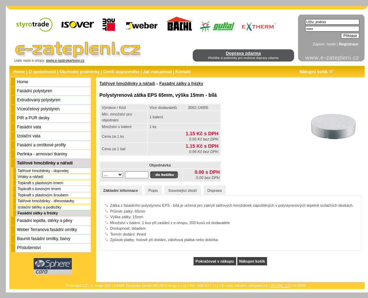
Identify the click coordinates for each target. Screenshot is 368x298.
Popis (153, 190)
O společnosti (42, 71)
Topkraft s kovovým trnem (39, 189)
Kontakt (183, 71)
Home (19, 71)
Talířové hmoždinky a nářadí (127, 83)
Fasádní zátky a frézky (38, 213)
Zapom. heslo (324, 44)
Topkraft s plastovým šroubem (43, 195)
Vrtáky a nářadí (30, 176)
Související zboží (182, 190)
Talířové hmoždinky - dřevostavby (46, 201)
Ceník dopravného (121, 71)
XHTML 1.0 (280, 285)
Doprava (214, 190)
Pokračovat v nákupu (215, 261)
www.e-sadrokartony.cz (65, 60)
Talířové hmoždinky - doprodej (43, 171)
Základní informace (120, 190)
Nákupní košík (313, 71)
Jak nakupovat (157, 71)
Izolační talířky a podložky (39, 207)
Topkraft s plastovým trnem (40, 183)
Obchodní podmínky (79, 71)
